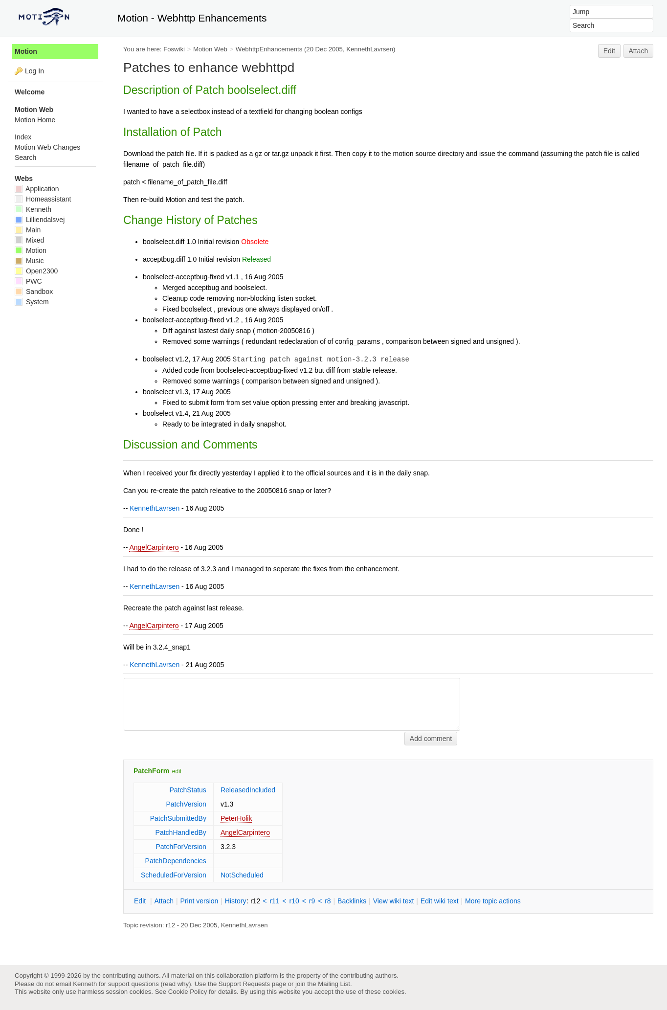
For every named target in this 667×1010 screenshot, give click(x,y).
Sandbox (34, 291)
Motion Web (210, 49)
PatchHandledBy (181, 832)
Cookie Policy (187, 991)
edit (176, 771)
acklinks (351, 901)
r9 (312, 901)
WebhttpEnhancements (269, 49)
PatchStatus (187, 790)
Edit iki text (440, 901)
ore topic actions (493, 901)
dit (141, 901)
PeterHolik (236, 818)
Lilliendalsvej (40, 220)
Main (28, 230)
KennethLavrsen (369, 49)
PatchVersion (186, 804)
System (32, 302)
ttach (164, 901)
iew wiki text (393, 901)
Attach (638, 51)
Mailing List (334, 984)
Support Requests (244, 984)
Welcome (29, 92)
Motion (26, 51)
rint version (199, 901)
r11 (274, 901)
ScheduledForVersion (173, 875)
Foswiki (174, 49)
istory (235, 901)
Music (29, 261)
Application (37, 189)
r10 (294, 901)
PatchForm (151, 771)
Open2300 (36, 271)
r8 (328, 901)
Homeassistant (43, 199)
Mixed (29, 240)
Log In (34, 71)
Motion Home (35, 120)
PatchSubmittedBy (178, 818)
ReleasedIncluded (248, 790)
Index (23, 137)
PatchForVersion (181, 847)
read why (176, 984)
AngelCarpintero (153, 547)
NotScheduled (242, 875)
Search (25, 157)
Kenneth (33, 209)
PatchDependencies (175, 861)
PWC (28, 281)
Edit (609, 51)
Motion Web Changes (47, 147)
